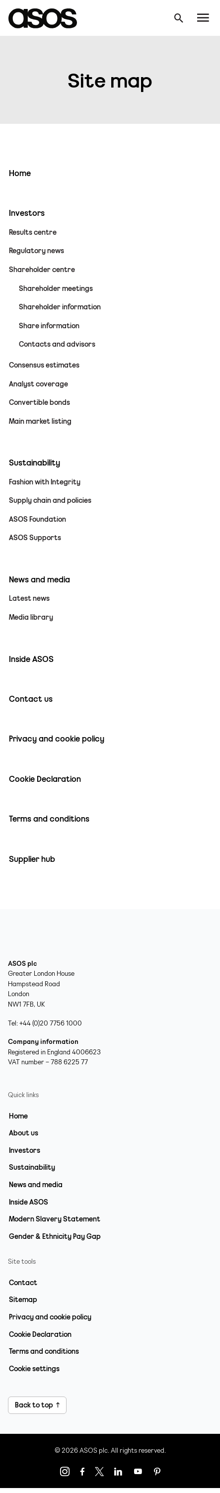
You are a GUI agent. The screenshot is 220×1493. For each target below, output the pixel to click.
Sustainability (32, 1167)
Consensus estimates (44, 365)
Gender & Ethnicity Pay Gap (55, 1236)
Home (18, 1116)
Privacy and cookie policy (50, 1316)
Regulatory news (36, 250)
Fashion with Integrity (44, 481)
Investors (24, 1150)
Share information (49, 325)
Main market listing (40, 421)
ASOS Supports (35, 537)
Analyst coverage (38, 383)
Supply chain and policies (50, 500)
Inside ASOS (28, 1202)
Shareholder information (60, 306)
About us (23, 1132)
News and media (36, 1184)
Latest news (29, 598)
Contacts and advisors (57, 344)
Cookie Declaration (40, 1334)
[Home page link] (47, 17)
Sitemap (23, 1299)
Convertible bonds (39, 402)
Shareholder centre (42, 269)
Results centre (33, 232)
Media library (31, 617)
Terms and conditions (44, 1351)
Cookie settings (34, 1368)
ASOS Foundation (37, 519)
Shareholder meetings (56, 288)
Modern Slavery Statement (54, 1218)
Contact (23, 1282)
